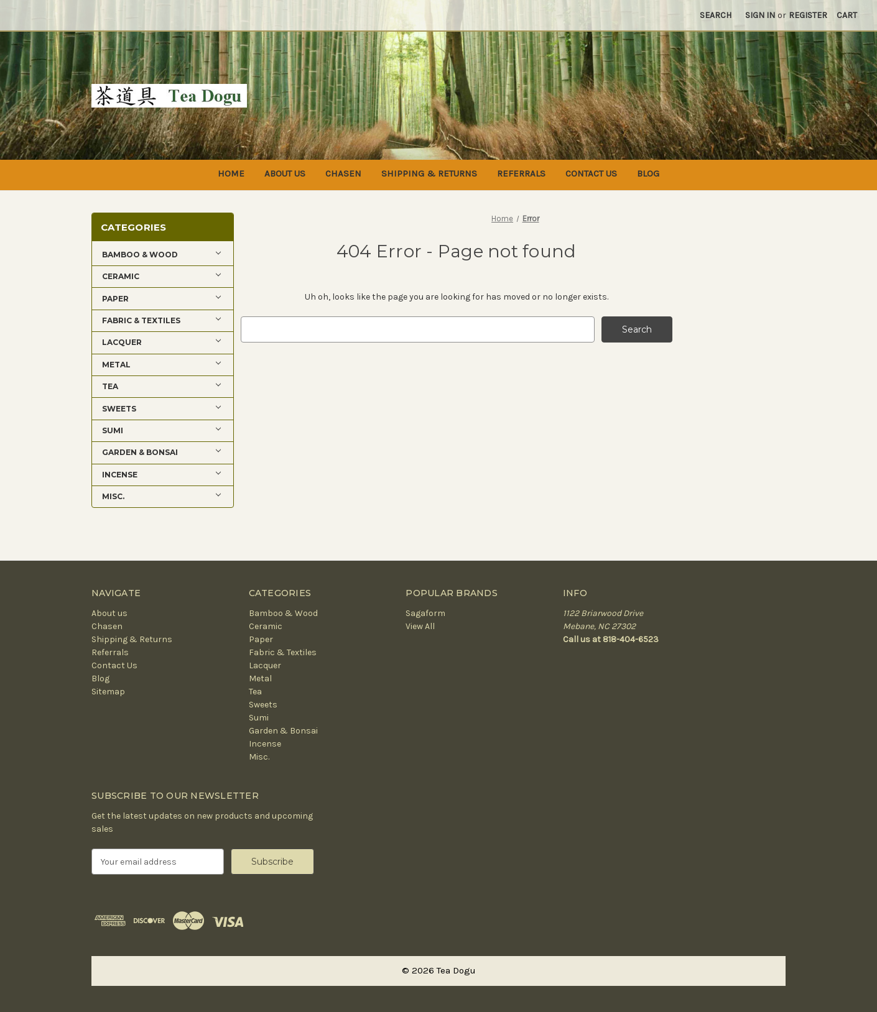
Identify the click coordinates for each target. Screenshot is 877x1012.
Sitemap (108, 691)
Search (715, 15)
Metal (260, 678)
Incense (265, 743)
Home (231, 173)
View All (420, 626)
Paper (261, 639)
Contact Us (591, 173)
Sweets (263, 704)
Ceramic (265, 626)
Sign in (760, 15)
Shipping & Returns (429, 173)
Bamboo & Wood (283, 613)
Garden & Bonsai (283, 730)
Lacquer (265, 665)
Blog (648, 173)
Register (808, 15)
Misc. (259, 757)
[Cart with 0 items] (847, 15)
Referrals (521, 173)
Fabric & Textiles (283, 652)
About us (284, 173)
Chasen (343, 173)
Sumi (259, 717)
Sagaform (425, 613)
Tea (255, 691)
